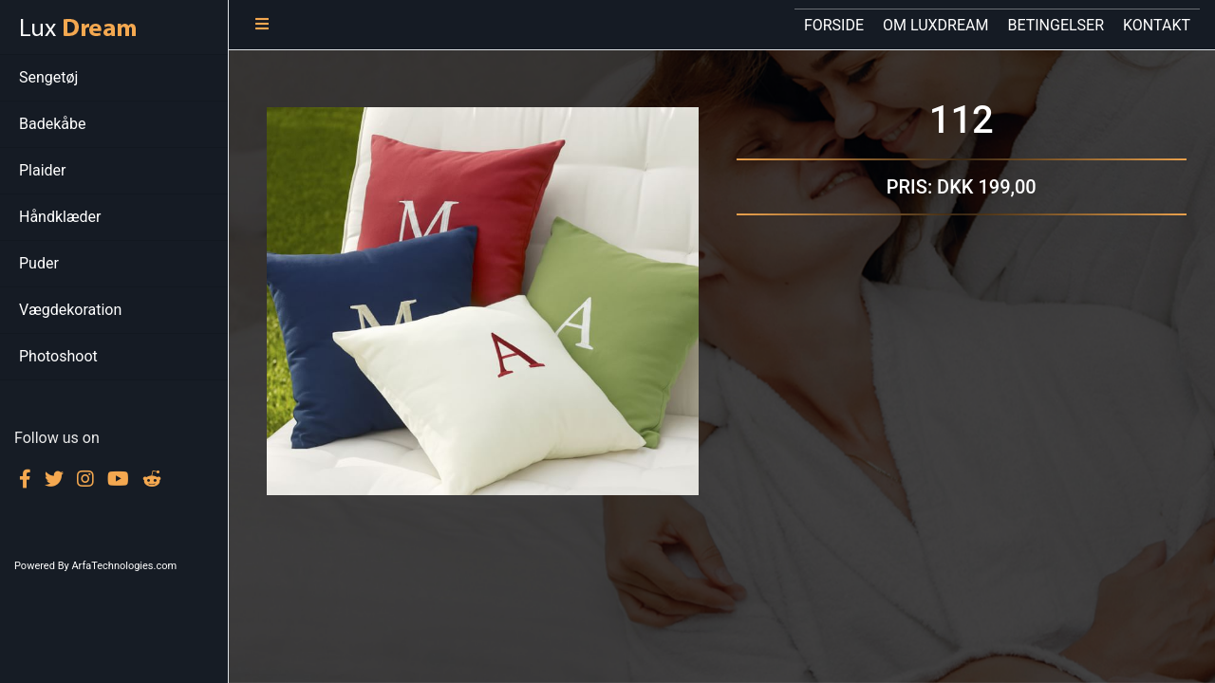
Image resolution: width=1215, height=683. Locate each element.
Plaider (42, 170)
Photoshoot (58, 356)
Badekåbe (52, 124)
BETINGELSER (1055, 25)
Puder (39, 263)
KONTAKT (1156, 25)
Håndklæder (60, 217)
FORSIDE (838, 21)
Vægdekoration (70, 310)
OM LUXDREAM (935, 25)
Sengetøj (48, 77)
